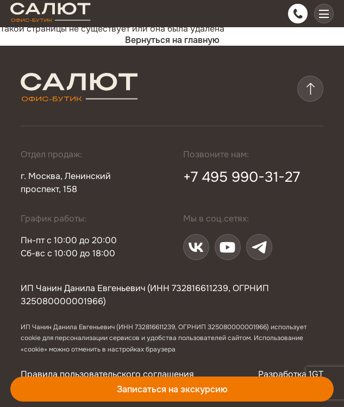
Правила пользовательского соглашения (107, 374)
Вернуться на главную (172, 40)
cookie (31, 338)
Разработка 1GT (290, 374)
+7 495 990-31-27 (241, 177)
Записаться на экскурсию (172, 389)
